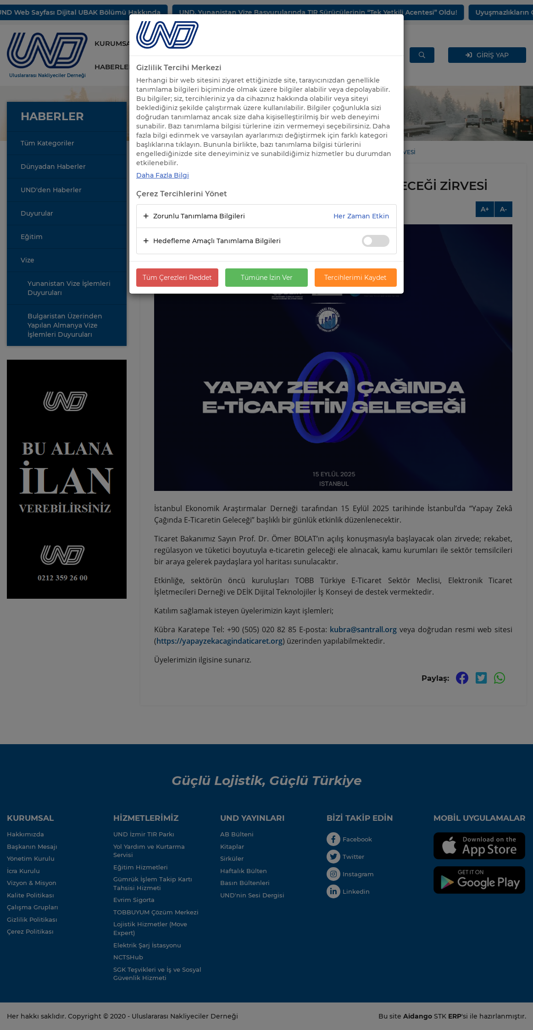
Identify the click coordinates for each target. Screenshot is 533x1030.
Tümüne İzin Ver (267, 277)
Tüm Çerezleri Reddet (177, 277)
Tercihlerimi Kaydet (355, 277)
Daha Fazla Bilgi (162, 175)
